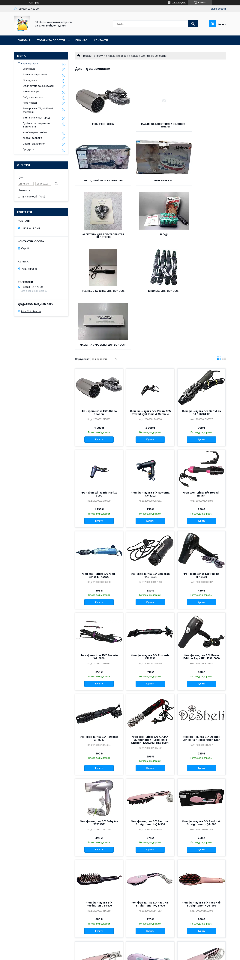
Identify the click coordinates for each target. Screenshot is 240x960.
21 (220, 926)
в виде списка (224, 254)
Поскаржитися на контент (114, 955)
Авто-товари (30, 102)
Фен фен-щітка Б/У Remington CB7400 (99, 799)
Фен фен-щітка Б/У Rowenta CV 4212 (150, 389)
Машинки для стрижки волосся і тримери (150, 125)
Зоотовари (29, 68)
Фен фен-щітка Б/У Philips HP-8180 (201, 470)
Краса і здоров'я (118, 55)
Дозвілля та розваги (35, 74)
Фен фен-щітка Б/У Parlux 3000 (99, 389)
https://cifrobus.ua (31, 311)
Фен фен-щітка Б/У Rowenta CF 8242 (99, 633)
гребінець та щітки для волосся (99, 238)
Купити (99, 334)
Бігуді (202, 180)
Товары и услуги (28, 63)
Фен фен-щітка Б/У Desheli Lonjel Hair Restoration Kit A (201, 633)
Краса (134, 55)
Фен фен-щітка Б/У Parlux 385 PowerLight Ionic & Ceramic (150, 307)
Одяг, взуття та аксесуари (38, 85)
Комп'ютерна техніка (35, 132)
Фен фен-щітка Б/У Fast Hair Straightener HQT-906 (150, 718)
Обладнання (30, 80)
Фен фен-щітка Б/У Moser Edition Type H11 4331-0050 (201, 552)
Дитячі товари (31, 91)
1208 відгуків (179, 2)
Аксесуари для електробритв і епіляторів (150, 182)
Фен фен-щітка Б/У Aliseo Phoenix (99, 307)
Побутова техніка (33, 97)
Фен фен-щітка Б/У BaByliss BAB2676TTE (201, 307)
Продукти (28, 149)
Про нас (81, 40)
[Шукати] (193, 23)
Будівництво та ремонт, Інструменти (36, 125)
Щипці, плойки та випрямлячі (202, 125)
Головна (24, 40)
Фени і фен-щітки (98, 124)
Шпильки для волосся (150, 237)
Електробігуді (98, 180)
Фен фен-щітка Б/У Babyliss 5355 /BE (99, 718)
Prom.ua (137, 951)
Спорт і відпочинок (34, 143)
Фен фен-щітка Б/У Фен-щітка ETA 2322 (99, 470)
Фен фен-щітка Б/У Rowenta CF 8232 (150, 552)
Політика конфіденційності (143, 955)
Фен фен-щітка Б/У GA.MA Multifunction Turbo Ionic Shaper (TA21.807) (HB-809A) (150, 634)
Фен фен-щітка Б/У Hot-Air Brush (201, 389)
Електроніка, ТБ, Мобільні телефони (38, 110)
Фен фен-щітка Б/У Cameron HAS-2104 (150, 470)
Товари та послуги (51, 40)
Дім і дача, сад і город (36, 117)
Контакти (101, 40)
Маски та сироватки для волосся (202, 238)
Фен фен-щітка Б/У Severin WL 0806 (99, 552)
